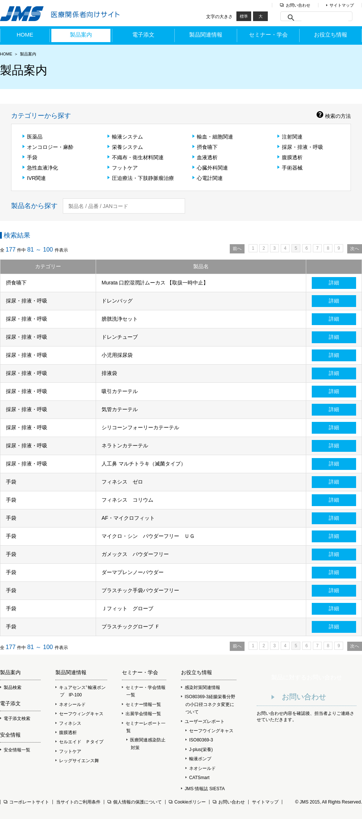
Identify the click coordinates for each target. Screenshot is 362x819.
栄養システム (125, 147)
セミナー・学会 (268, 34)
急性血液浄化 (40, 168)
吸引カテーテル (120, 391)
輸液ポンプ (200, 758)
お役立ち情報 (330, 34)
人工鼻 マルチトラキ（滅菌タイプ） (144, 464)
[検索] (324, 17)
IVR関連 (34, 178)
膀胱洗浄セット (120, 319)
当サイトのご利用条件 (78, 802)
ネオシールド (70, 704)
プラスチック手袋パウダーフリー (140, 590)
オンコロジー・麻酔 (48, 147)
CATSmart (199, 777)
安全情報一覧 (15, 750)
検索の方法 (334, 116)
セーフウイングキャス (211, 730)
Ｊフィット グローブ (127, 608)
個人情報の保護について (134, 802)
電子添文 (143, 34)
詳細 (334, 283)
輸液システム (125, 137)
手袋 (30, 157)
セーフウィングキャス (79, 713)
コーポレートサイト (26, 802)
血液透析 (205, 157)
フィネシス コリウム (127, 500)
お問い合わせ (298, 5)
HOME (25, 34)
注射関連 (290, 137)
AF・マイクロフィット (128, 518)
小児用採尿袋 (117, 355)
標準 (244, 16)
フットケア (122, 168)
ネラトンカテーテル (125, 445)
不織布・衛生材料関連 (135, 157)
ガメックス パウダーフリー (135, 554)
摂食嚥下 (205, 147)
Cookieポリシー (187, 802)
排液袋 (109, 373)
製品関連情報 (205, 34)
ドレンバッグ (117, 301)
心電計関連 (207, 178)
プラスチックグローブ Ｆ (131, 626)
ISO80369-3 (201, 740)
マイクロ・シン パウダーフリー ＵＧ (148, 536)
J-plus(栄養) (201, 749)
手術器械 (290, 168)
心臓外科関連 (210, 168)
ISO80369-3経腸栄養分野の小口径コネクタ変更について (208, 704)
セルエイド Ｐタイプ (79, 741)
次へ (354, 248)
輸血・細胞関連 (212, 137)
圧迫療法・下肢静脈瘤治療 (140, 178)
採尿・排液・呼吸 (300, 147)
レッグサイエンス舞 (77, 760)
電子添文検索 (15, 718)
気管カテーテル (120, 409)
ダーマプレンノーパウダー (133, 572)
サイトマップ (341, 5)
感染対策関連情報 (200, 687)
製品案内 (81, 34)
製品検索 (10, 687)
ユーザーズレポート (205, 721)
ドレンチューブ (120, 337)
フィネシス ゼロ (122, 482)
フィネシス (68, 723)
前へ (237, 248)
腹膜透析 (290, 157)
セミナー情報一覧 (141, 704)
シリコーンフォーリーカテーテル (140, 427)
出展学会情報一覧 (141, 713)
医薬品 (32, 137)
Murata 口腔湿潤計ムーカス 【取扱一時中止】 (155, 283)
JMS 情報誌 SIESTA (203, 788)
